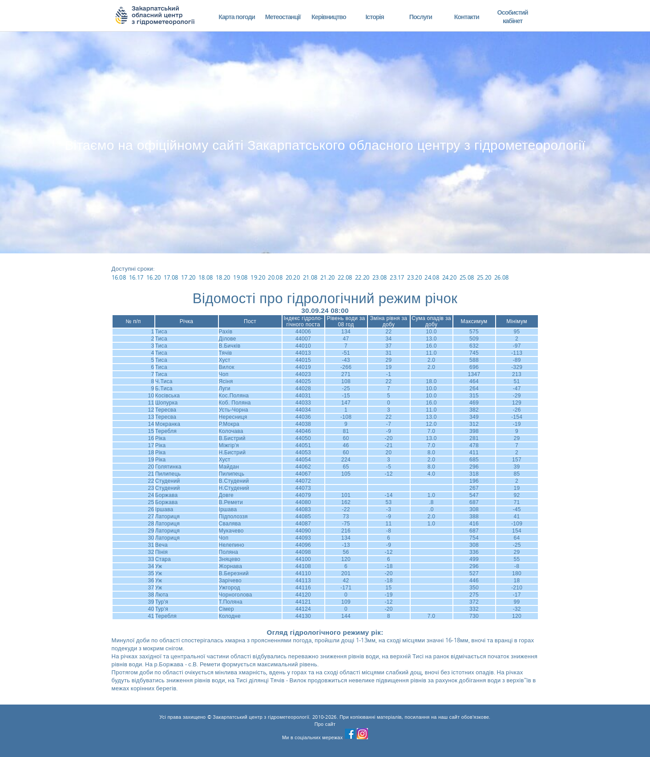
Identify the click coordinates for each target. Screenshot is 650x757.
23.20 (414, 277)
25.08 (467, 277)
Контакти (466, 16)
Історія (374, 16)
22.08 (345, 277)
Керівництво (328, 16)
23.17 (397, 277)
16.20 (153, 277)
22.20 (362, 277)
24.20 (449, 277)
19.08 (240, 277)
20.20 (293, 277)
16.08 (119, 277)
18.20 (223, 277)
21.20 (327, 277)
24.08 (431, 277)
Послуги (420, 16)
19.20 (257, 277)
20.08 (275, 277)
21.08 (310, 277)
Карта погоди (236, 16)
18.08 (205, 277)
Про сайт (325, 724)
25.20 (484, 277)
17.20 (188, 277)
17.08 (171, 277)
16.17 (136, 277)
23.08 (379, 277)
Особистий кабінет (512, 16)
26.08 (501, 277)
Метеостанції (283, 16)
